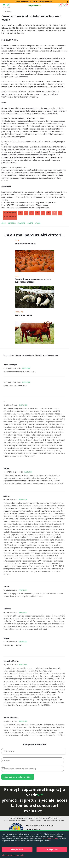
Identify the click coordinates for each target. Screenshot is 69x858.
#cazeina (11, 223)
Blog (9, 12)
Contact (62, 821)
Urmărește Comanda (53, 819)
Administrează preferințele (13, 855)
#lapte (30, 223)
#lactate (21, 223)
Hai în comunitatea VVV (12, 821)
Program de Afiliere (28, 821)
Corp (17, 276)
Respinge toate (51, 849)
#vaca (37, 223)
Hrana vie (19, 312)
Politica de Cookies (50, 838)
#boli (3, 223)
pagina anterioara (10, 212)
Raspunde (26, 368)
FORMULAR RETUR (22, 819)
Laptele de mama (23, 315)
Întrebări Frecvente (51, 821)
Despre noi (11, 819)
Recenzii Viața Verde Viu (37, 819)
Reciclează (39, 821)
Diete (17, 240)
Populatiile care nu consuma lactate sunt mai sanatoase (33, 280)
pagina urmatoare (10, 217)
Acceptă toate (17, 849)
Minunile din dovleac (25, 243)
